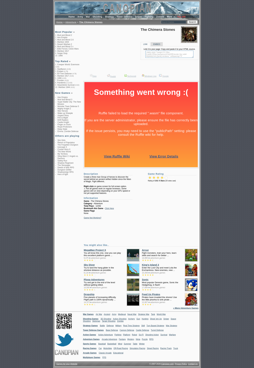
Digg (94, 76)
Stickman (96, 321)
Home (72, 16)
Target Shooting (108, 321)
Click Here (109, 208)
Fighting (149, 16)
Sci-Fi (141, 335)
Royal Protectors (65, 127)
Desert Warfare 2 (64, 44)
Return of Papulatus (66, 142)
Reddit (113, 76)
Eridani (60, 71)
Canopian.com (167, 364)
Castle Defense (142, 330)
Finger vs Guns (64, 124)
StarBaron (61, 69)
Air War (99, 314)
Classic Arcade (105, 353)
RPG (151, 339)
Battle (102, 326)
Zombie (160, 16)
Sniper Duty (62, 53)
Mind (120, 344)
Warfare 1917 (63, 51)
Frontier (60, 80)
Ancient (107, 314)
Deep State (62, 129)
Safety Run (62, 161)
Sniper (138, 16)
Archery (131, 319)
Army (80, 16)
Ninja (138, 339)
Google (165, 76)
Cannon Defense (127, 330)
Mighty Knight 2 (64, 109)
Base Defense (112, 330)
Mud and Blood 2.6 (65, 40)
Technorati (131, 76)
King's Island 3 (150, 264)
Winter (142, 344)
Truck (175, 348)
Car (100, 348)
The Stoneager (64, 165)
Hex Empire (62, 37)
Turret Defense (157, 330)
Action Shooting (120, 319)
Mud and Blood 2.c (65, 46)
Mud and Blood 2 (64, 35)
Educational (118, 353)
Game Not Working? (92, 218)
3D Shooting (106, 319)
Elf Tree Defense (64, 73)
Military (118, 326)
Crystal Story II (64, 149)
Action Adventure (105, 335)
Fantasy (122, 339)
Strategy (109, 16)
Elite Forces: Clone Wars (68, 49)
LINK (145, 44)
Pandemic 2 (62, 83)
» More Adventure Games (185, 308)
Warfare (172, 335)
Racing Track (166, 348)
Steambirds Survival (66, 85)
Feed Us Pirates (151, 294)
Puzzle (145, 339)
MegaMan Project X (95, 250)
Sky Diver (89, 264)
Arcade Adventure (109, 339)
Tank (153, 314)
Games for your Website (66, 364)
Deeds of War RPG (66, 167)
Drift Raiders (63, 120)
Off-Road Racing (121, 348)
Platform (126, 335)
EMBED (156, 44)
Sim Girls (61, 140)
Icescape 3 (62, 147)
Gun (138, 319)
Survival (163, 335)
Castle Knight (63, 122)
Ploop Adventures (94, 279)
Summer (127, 344)
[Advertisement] (68, 228)
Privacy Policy (181, 364)
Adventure (70, 22)
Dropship (89, 294)
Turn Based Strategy (155, 326)
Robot (134, 335)
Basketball (111, 344)
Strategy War (143, 314)
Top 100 (181, 16)
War (88, 16)
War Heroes (63, 111)
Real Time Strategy (131, 326)
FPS (104, 357)
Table (135, 344)
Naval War (132, 314)
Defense (110, 326)
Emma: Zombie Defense (68, 131)
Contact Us (193, 364)
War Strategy (171, 326)
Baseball (102, 344)
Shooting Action (152, 335)
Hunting (145, 319)
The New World (64, 152)
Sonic (145, 279)
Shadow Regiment (65, 163)
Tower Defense (124, 16)
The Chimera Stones (91, 22)
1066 (60, 55)
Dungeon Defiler (65, 170)
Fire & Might (63, 118)
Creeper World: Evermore (68, 64)
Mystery (130, 339)
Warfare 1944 (63, 42)
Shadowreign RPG (66, 172)
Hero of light (63, 174)
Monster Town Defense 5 (68, 106)
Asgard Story (63, 115)
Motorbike (107, 348)
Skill (143, 326)
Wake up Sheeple (65, 113)
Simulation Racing (137, 348)
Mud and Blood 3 (65, 99)
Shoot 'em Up (156, 319)
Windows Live (150, 76)
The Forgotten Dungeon (68, 145)
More (170, 16)
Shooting (97, 16)
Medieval (122, 314)
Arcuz (145, 250)
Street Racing (153, 348)
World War (161, 314)
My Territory (63, 154)
